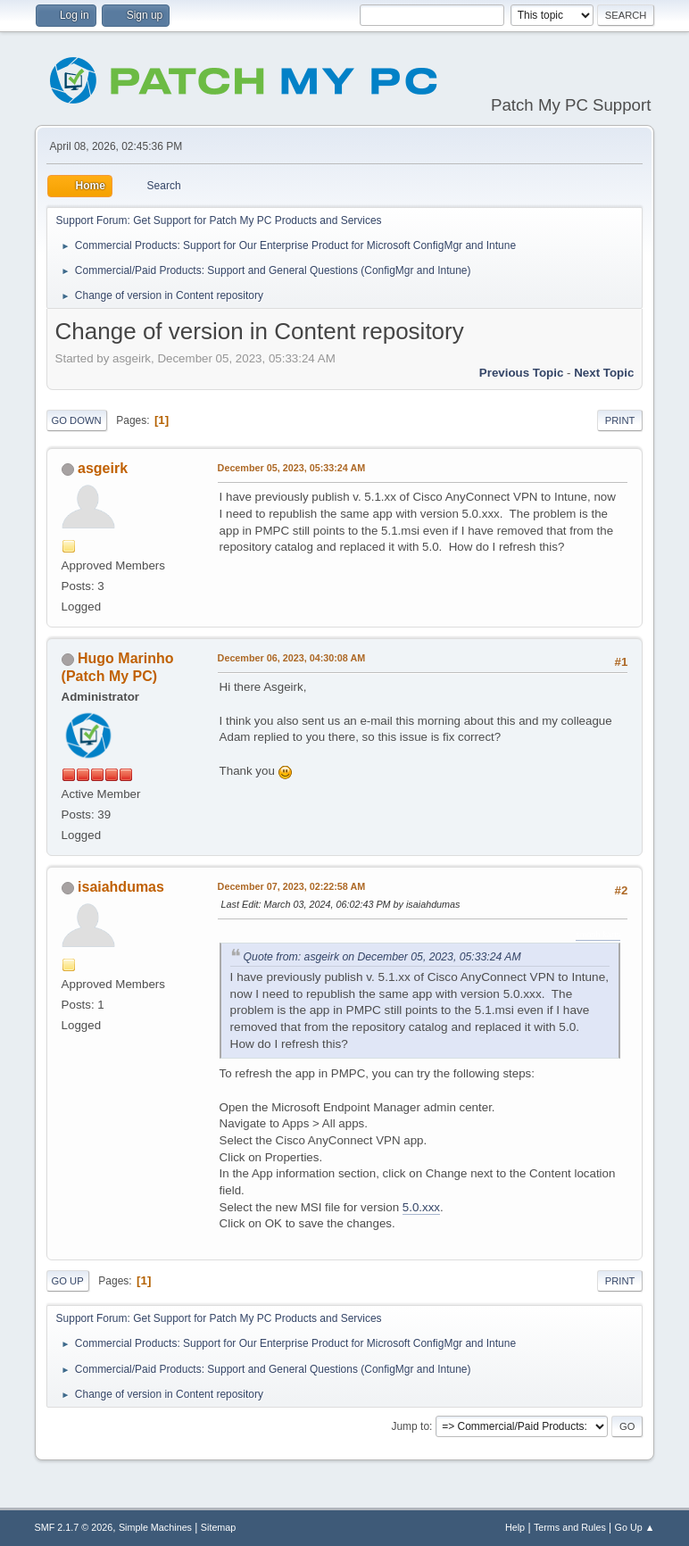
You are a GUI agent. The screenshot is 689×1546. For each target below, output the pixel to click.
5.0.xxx (421, 1207)
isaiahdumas (121, 886)
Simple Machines (155, 1527)
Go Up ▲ (635, 1527)
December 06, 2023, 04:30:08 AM (292, 657)
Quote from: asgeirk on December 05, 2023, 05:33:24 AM (382, 957)
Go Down (77, 420)
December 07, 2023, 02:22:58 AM (292, 886)
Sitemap (219, 1527)
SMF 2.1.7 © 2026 (74, 1527)
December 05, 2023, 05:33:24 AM (292, 467)
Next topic (604, 372)
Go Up (68, 1281)
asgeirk (103, 468)
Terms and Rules (570, 1527)
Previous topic (521, 372)
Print (620, 420)
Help (515, 1527)
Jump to (410, 1426)
